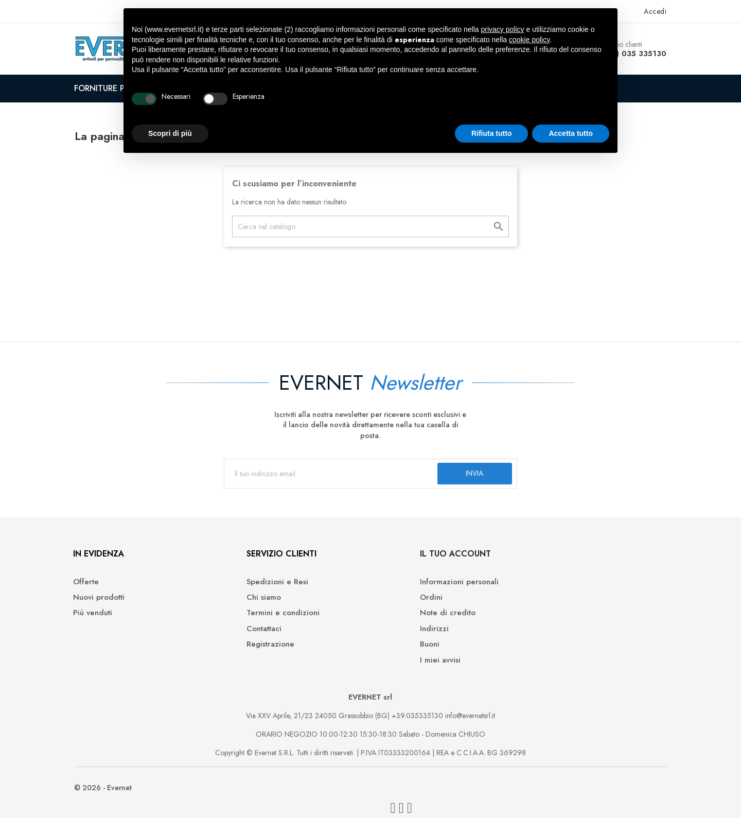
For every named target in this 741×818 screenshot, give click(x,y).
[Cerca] (370, 226)
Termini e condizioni (268, 620)
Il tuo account (413, 561)
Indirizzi (392, 636)
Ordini (389, 604)
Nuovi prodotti (110, 604)
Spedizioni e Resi (262, 589)
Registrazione (255, 651)
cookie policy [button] (529, 40)
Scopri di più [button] (170, 133)
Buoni (388, 651)
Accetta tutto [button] (571, 133)
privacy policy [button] (502, 29)
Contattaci (249, 636)
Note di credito (406, 620)
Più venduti (104, 620)
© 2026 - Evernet (114, 797)
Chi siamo (249, 604)
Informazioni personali (417, 589)
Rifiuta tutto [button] (491, 133)
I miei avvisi (398, 667)
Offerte (98, 589)
